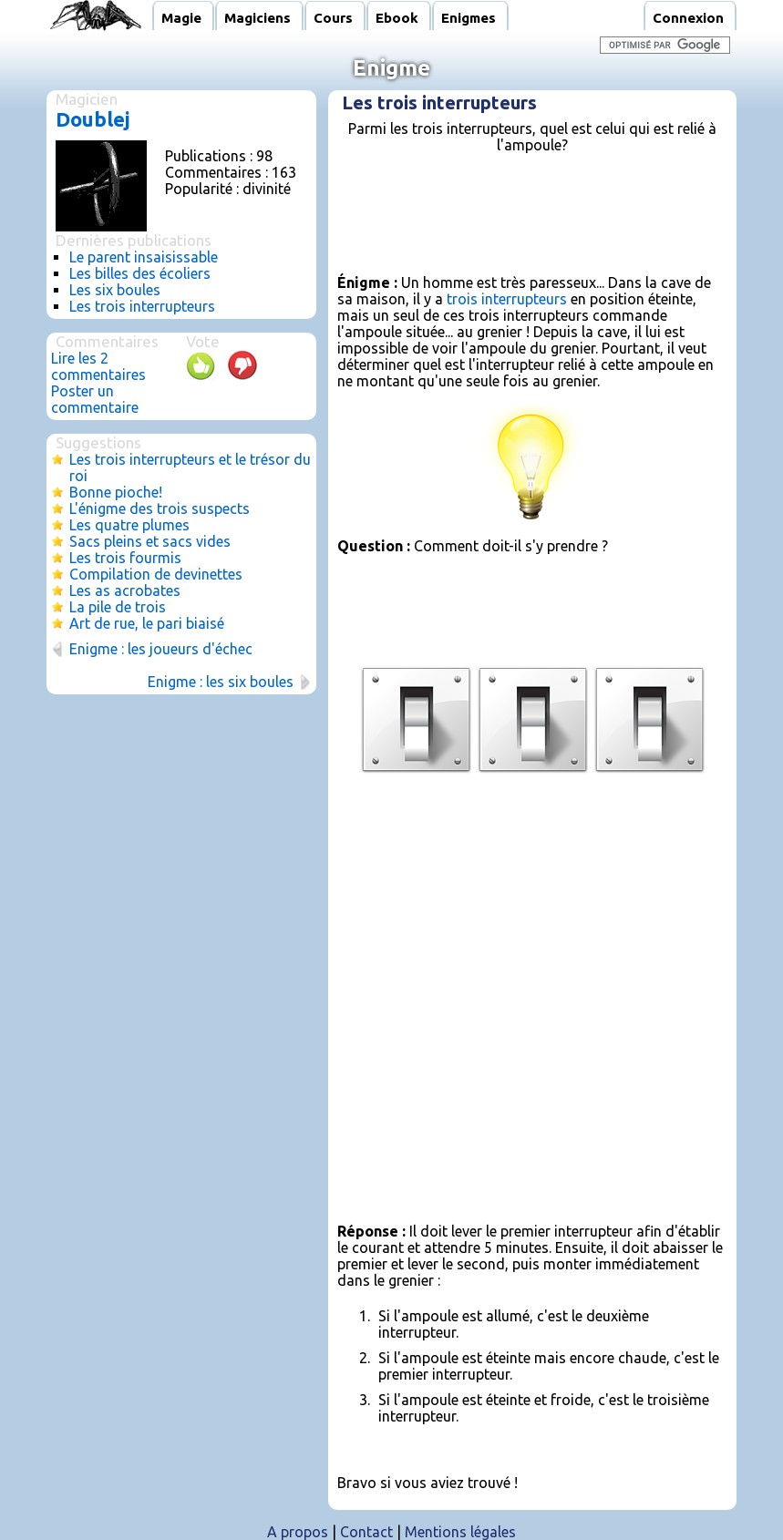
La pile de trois (117, 607)
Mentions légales (460, 1532)
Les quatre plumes (129, 525)
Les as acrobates (124, 590)
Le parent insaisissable (143, 257)
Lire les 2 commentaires (98, 366)
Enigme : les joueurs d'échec (160, 649)
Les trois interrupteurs (142, 306)
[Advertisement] (550, 229)
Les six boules (114, 290)
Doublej (93, 119)
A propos (297, 1532)
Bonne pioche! (115, 492)
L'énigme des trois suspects (159, 508)
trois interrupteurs (507, 299)
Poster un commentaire (95, 399)
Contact (366, 1532)
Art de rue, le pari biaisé (146, 623)
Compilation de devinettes (155, 574)
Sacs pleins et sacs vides (150, 541)
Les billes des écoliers (140, 273)
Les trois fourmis (125, 557)
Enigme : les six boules (221, 681)
